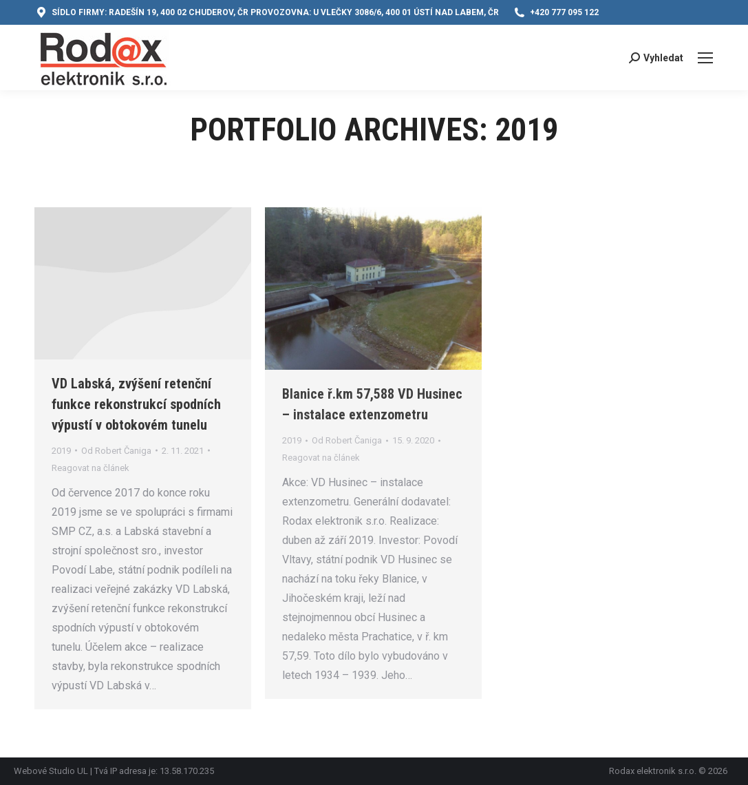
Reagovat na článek (90, 468)
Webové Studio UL (52, 771)
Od (116, 451)
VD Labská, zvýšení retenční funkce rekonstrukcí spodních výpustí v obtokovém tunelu (136, 404)
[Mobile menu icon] (705, 58)
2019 (61, 451)
